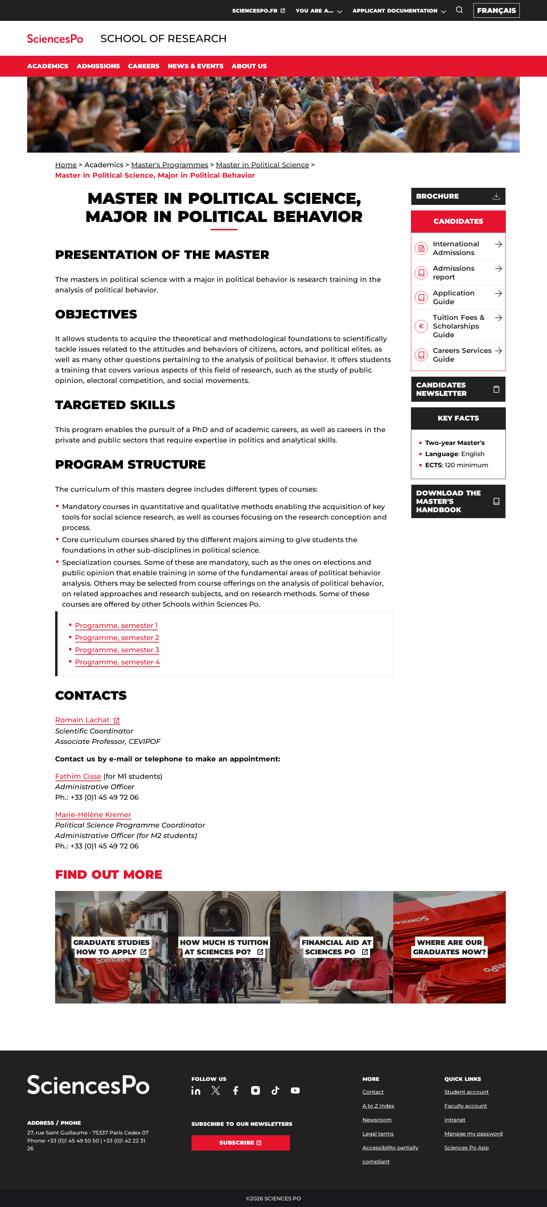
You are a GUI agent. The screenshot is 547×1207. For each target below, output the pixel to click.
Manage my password (473, 1133)
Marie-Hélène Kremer (93, 814)
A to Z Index (378, 1105)
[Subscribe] (241, 1143)
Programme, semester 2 (117, 637)
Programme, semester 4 (117, 662)
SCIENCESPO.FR (254, 10)
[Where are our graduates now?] (449, 947)
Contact (373, 1092)
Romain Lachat (82, 720)
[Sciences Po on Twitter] (215, 1090)
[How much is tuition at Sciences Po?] (224, 947)
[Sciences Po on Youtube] (295, 1090)
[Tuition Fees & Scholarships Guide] (467, 326)
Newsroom (377, 1119)
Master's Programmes (169, 165)
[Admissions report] (467, 272)
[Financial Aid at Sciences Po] (336, 947)
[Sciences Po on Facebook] (235, 1090)
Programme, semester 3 (117, 650)
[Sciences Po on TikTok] (275, 1090)
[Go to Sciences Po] (55, 41)
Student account (466, 1092)
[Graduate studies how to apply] (111, 947)
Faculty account (465, 1105)
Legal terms (378, 1133)
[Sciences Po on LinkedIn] (196, 1090)
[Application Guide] (467, 297)
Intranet (454, 1119)
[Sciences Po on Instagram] (255, 1090)
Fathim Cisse (78, 776)
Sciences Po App (466, 1147)
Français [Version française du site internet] (496, 10)
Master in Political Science (262, 165)
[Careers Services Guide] (467, 354)
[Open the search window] (459, 9)
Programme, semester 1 (116, 625)
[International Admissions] (467, 248)
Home (66, 165)
